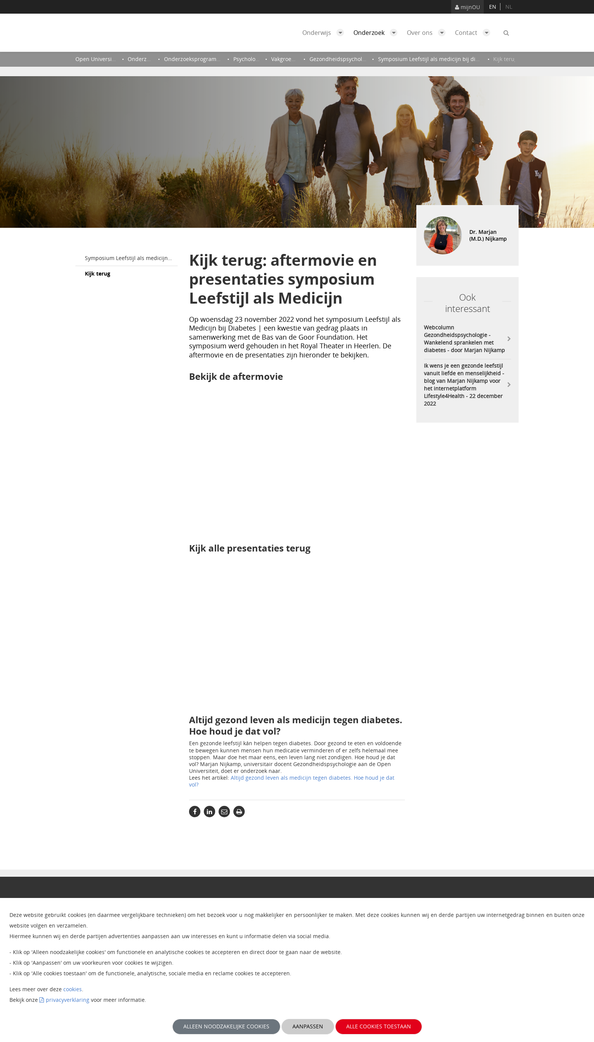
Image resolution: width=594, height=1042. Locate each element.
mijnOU (467, 7)
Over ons (428, 32)
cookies (72, 989)
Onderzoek (377, 32)
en (492, 6)
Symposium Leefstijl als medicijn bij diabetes (131, 258)
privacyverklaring (67, 999)
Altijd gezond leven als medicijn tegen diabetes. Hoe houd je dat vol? (291, 781)
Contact (474, 32)
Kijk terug (97, 273)
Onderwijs (325, 32)
